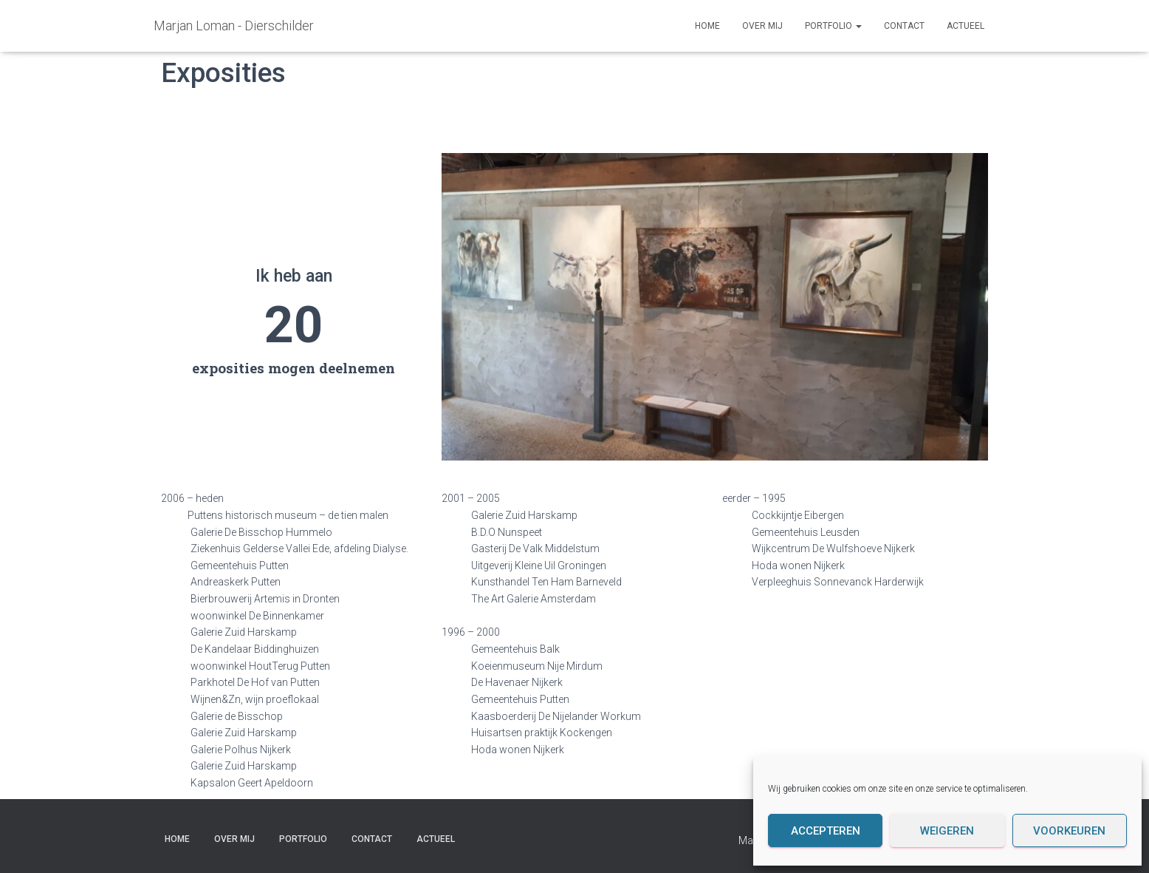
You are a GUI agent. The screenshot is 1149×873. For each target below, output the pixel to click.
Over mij (762, 26)
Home (707, 26)
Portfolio (833, 26)
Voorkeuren (1069, 831)
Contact (904, 26)
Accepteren (825, 831)
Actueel (965, 26)
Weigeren (947, 831)
